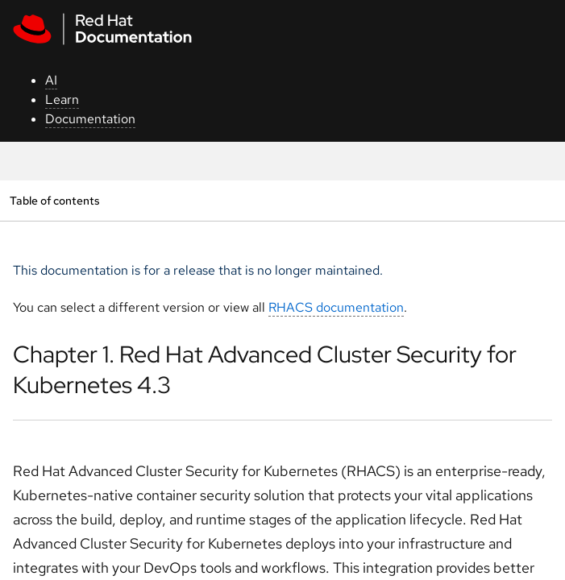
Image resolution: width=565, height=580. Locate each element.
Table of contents (54, 200)
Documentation (90, 118)
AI (51, 80)
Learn (62, 99)
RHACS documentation (336, 307)
